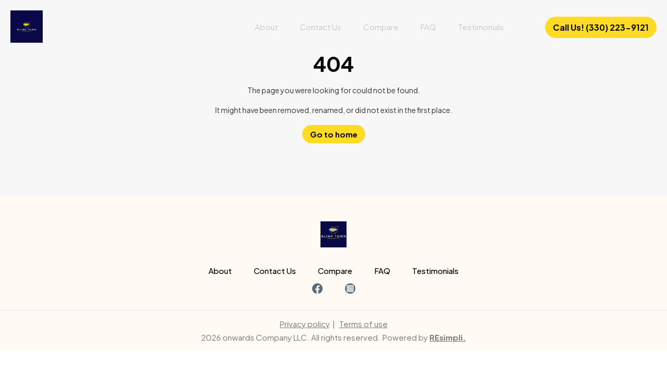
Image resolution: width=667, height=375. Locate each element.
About (266, 27)
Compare (381, 27)
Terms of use (363, 324)
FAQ (428, 27)
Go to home (333, 134)
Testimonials (481, 27)
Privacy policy (305, 324)
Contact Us (320, 27)
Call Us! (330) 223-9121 (601, 27)
